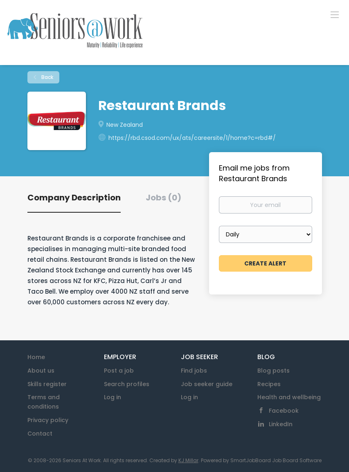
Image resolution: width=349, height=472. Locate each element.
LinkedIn (281, 424)
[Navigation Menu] (335, 14)
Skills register (47, 384)
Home (36, 357)
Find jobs (194, 370)
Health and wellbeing (289, 397)
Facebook (284, 411)
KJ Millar (188, 460)
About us (40, 370)
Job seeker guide (206, 384)
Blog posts (273, 370)
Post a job (119, 370)
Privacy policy (47, 420)
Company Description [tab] (74, 197)
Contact (39, 433)
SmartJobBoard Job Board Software (276, 460)
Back (46, 77)
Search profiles (126, 384)
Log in (112, 397)
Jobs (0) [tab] (163, 197)
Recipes (269, 384)
